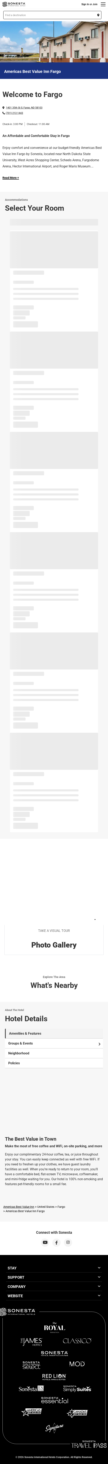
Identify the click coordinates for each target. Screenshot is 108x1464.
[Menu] (103, 4)
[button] (52, 15)
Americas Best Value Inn (18, 1206)
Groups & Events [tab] (54, 1043)
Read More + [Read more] (10, 177)
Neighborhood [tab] (18, 1053)
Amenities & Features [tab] (25, 1033)
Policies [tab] (14, 1063)
